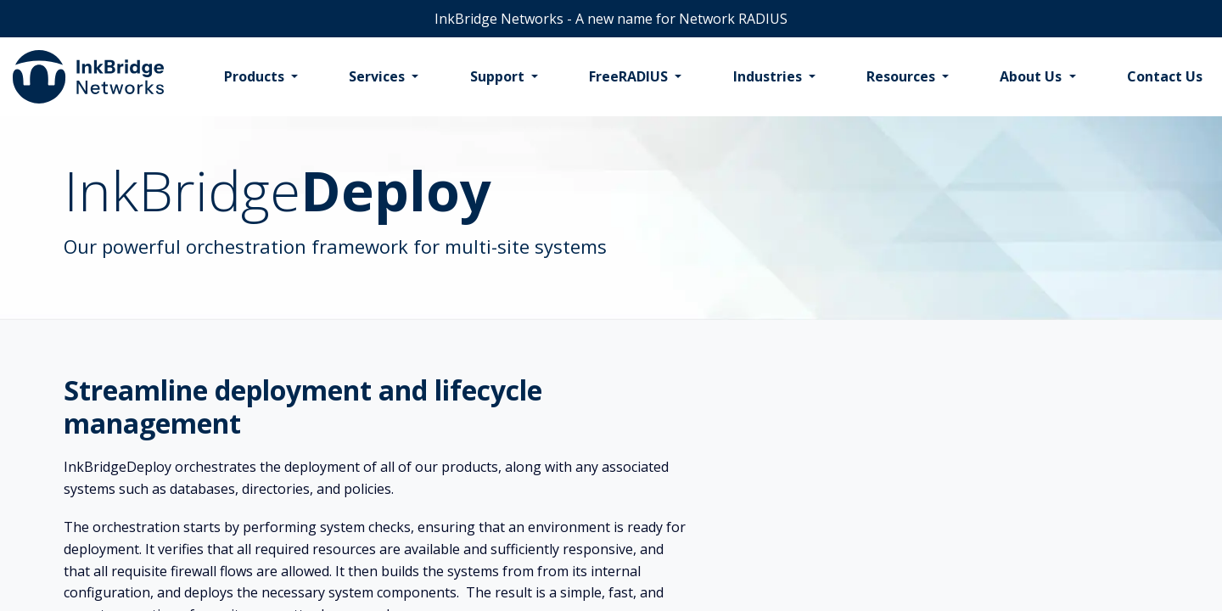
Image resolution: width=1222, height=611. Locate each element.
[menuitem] (261, 77)
